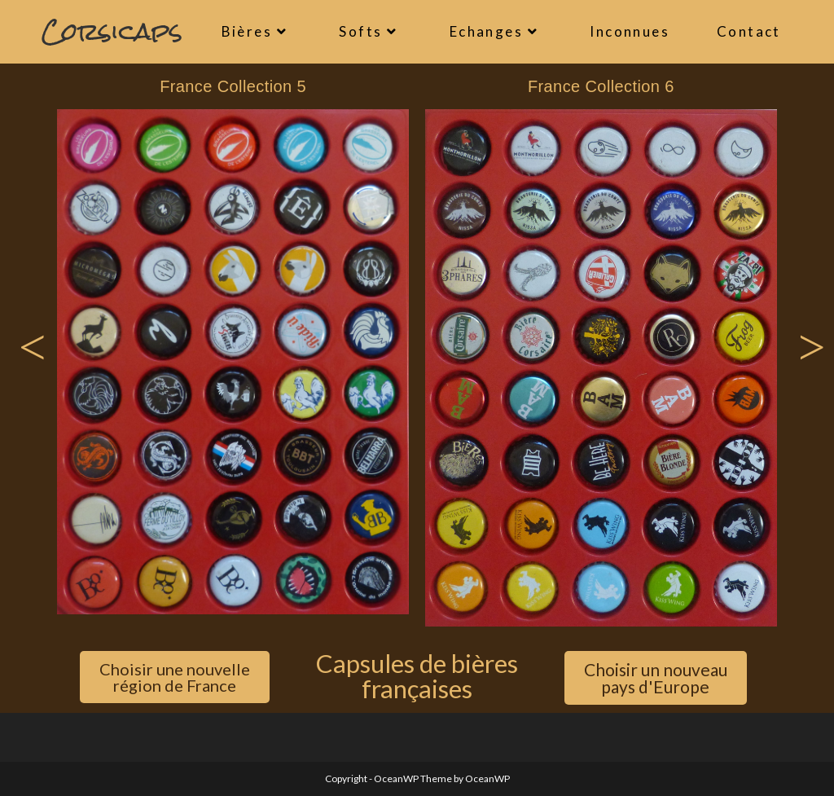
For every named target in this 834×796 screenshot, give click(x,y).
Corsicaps (112, 31)
